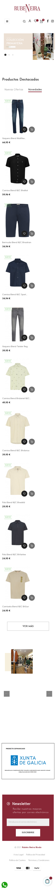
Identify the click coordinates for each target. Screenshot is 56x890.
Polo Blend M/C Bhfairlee (14, 557)
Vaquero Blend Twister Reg (15, 347)
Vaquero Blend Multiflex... (14, 139)
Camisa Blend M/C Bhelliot (15, 191)
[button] (7, 694)
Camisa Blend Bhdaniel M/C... (16, 399)
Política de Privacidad (35, 855)
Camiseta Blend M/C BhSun (15, 610)
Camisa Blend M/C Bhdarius (15, 451)
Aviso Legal (18, 855)
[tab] (13, 90)
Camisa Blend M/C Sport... (14, 295)
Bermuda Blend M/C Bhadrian (16, 243)
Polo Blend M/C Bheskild (13, 504)
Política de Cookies (17, 860)
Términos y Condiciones (38, 860)
